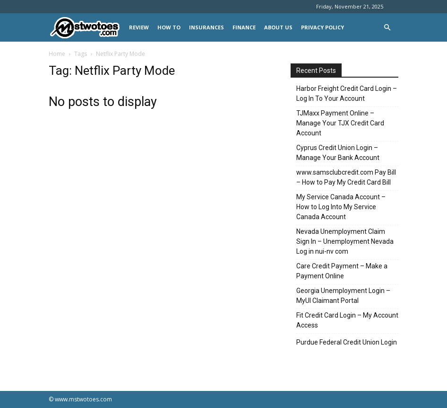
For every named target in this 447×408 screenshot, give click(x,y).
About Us (278, 27)
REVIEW (139, 27)
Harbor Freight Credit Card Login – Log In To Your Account (346, 93)
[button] (387, 27)
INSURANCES (206, 27)
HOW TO (169, 27)
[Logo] (87, 27)
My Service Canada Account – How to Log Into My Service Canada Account (341, 207)
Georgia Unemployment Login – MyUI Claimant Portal (343, 295)
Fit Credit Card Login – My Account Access (347, 320)
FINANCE (244, 27)
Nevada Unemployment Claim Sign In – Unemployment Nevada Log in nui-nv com (345, 241)
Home (57, 54)
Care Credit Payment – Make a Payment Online (341, 271)
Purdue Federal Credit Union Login (346, 342)
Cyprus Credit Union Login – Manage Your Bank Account (337, 152)
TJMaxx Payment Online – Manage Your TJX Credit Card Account (340, 123)
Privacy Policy (322, 27)
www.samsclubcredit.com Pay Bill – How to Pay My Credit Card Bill (346, 177)
